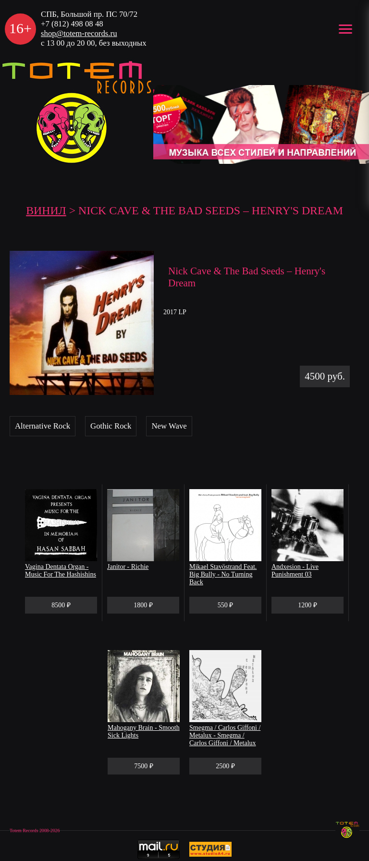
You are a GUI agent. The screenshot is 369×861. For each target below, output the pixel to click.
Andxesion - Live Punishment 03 (295, 570)
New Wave (168, 425)
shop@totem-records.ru (79, 33)
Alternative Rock (42, 425)
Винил (46, 210)
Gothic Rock (110, 425)
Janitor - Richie (127, 566)
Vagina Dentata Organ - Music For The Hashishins (60, 570)
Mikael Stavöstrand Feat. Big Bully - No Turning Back (223, 574)
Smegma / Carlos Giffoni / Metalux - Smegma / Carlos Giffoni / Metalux (224, 735)
